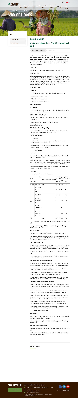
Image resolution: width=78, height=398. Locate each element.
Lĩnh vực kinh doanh (27, 6)
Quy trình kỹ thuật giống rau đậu (38, 50)
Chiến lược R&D (14, 39)
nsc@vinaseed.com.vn (34, 392)
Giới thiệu (20, 6)
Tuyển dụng (61, 6)
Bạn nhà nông (14, 43)
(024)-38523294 (36, 391)
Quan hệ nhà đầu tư (36, 6)
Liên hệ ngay (15, 390)
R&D (58, 6)
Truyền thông (52, 6)
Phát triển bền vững (44, 6)
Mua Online (66, 7)
